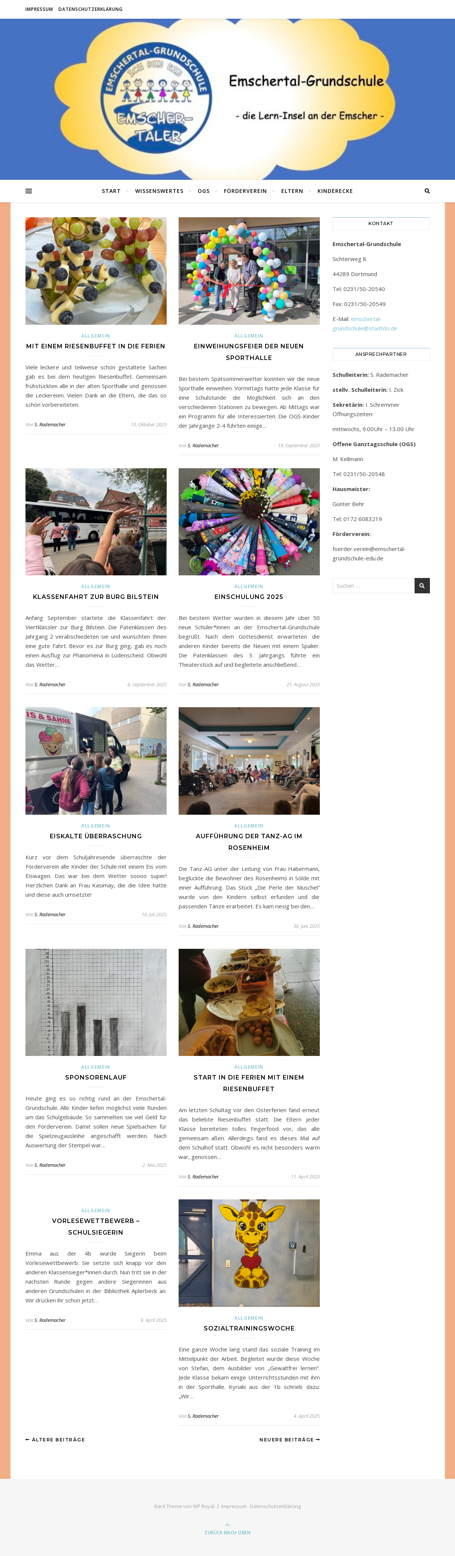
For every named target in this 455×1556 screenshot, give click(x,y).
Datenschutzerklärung (90, 9)
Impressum (39, 9)
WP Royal (203, 1506)
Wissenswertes (159, 190)
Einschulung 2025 (249, 596)
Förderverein (245, 190)
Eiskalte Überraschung (96, 836)
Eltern (292, 190)
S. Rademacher (50, 424)
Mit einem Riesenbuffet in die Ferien (96, 346)
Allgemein (95, 336)
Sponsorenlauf (96, 1077)
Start (111, 190)
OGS (204, 190)
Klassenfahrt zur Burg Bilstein (96, 596)
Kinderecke (335, 190)
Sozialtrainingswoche (249, 1328)
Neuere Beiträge (290, 1440)
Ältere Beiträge (55, 1440)
